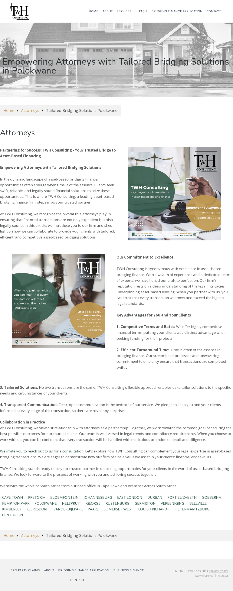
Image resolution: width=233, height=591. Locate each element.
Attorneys (30, 110)
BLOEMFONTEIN (64, 497)
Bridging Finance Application (177, 11)
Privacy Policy (218, 571)
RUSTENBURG (117, 503)
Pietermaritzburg (192, 509)
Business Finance (128, 570)
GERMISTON (145, 503)
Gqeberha (211, 497)
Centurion (12, 514)
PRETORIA (36, 497)
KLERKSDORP (37, 509)
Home (93, 11)
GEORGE (93, 503)
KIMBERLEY (11, 509)
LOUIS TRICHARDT (153, 509)
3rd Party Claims (25, 570)
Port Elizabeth (182, 497)
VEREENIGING (172, 503)
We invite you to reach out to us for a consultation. (42, 451)
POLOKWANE (46, 503)
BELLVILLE (198, 503)
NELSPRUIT (71, 503)
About (107, 11)
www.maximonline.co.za (211, 576)
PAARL (93, 509)
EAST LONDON (129, 497)
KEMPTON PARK (15, 503)
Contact (214, 11)
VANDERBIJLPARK (68, 509)
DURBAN (154, 497)
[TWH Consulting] (19, 11)
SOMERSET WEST (118, 509)
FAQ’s (143, 11)
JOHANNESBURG (98, 497)
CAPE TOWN (12, 497)
